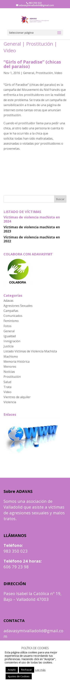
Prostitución (39, 43)
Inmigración (12, 341)
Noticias (9, 372)
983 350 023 (16, 551)
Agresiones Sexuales (18, 306)
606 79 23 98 (16, 566)
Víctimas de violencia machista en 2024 (32, 219)
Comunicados (13, 316)
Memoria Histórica (16, 361)
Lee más (40, 669)
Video (10, 50)
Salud (7, 382)
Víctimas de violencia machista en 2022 (32, 239)
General (12, 43)
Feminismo (11, 321)
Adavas (8, 301)
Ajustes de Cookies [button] (18, 676)
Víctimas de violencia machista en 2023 (32, 229)
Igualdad (10, 336)
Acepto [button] (12, 669)
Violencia (10, 402)
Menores (10, 367)
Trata (7, 387)
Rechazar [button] (26, 669)
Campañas (11, 311)
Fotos (7, 326)
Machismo (11, 356)
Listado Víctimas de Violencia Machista (30, 351)
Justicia (8, 346)
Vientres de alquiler (17, 397)
